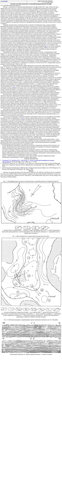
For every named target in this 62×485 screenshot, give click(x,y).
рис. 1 (46, 46)
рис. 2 (14, 86)
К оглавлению (4, 1)
